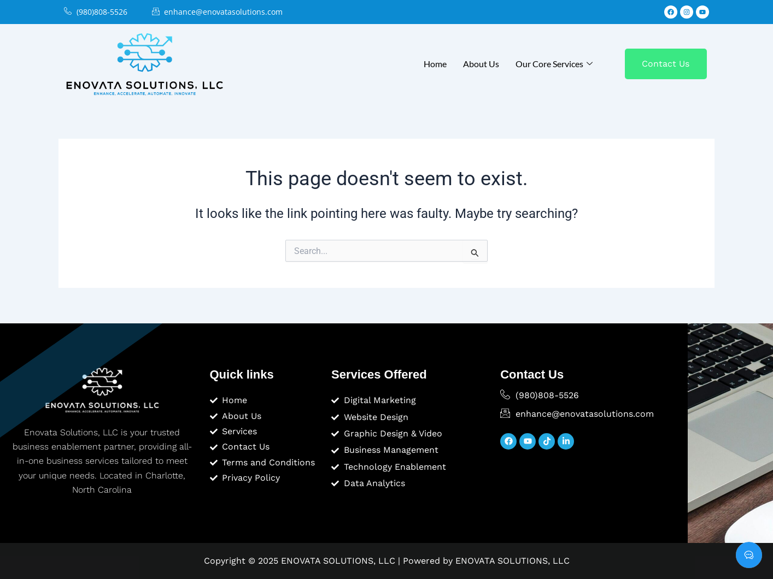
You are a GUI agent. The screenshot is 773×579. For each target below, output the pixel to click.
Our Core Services (554, 63)
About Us (481, 63)
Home (435, 63)
